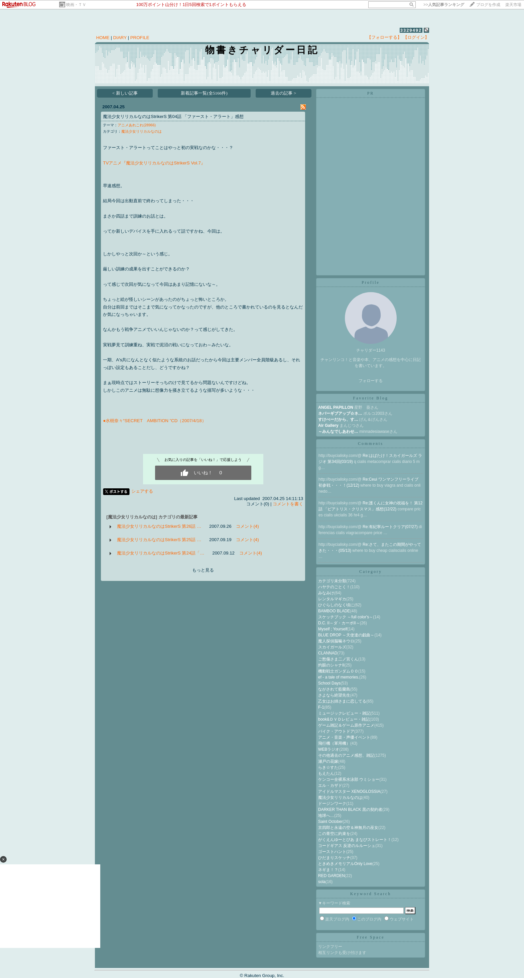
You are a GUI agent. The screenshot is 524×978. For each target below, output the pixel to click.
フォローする (371, 380)
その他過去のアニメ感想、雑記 (346, 755)
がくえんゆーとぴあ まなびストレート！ (354, 839)
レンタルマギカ (332, 599)
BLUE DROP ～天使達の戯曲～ (346, 635)
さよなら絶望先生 (334, 695)
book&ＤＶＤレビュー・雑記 (344, 719)
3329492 (411, 30)
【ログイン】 (416, 37)
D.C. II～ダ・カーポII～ (339, 623)
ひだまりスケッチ (334, 857)
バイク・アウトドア (336, 731)
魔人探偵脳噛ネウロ (336, 641)
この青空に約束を (334, 833)
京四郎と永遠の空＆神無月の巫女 (348, 827)
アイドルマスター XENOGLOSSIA (349, 791)
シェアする (142, 491)
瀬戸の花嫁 (328, 761)
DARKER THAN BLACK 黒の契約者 (350, 809)
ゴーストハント (332, 851)
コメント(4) (247, 526)
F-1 (321, 707)
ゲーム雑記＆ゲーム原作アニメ (346, 725)
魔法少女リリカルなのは (141, 131)
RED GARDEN (331, 875)
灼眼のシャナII (331, 665)
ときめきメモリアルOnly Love (345, 863)
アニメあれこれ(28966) (137, 125)
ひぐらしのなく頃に (336, 605)
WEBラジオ (328, 749)
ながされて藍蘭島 (334, 689)
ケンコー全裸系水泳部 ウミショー (348, 779)
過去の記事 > (283, 93)
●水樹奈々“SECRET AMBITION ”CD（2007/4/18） (154, 420)
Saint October (330, 821)
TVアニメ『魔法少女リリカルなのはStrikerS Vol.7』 (154, 162)
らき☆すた (328, 767)
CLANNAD (327, 653)
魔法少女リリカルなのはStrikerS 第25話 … (159, 539)
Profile (371, 282)
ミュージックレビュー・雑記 (344, 713)
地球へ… (326, 815)
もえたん (326, 773)
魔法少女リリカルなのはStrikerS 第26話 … (159, 526)
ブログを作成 (488, 4)
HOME (103, 37)
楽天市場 (513, 4)
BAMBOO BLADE (334, 611)
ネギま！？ (328, 869)
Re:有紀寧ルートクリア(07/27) (391, 526)
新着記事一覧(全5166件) (204, 93)
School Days (329, 683)
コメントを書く (288, 503)
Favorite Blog (370, 398)
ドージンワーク (332, 803)
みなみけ (326, 593)
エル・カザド (330, 785)
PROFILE (139, 37)
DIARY (120, 37)
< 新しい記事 (125, 93)
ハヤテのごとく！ (334, 587)
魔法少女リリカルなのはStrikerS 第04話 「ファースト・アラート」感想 (173, 116)
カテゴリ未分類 (332, 581)
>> (443, 4)
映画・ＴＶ (76, 4)
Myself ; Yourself (332, 629)
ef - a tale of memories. (338, 677)
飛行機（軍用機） (334, 743)
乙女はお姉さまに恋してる (342, 701)
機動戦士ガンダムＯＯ (338, 671)
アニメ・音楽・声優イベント (344, 737)
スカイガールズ (332, 647)
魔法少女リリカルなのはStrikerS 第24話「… (160, 553)
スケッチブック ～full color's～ (345, 617)
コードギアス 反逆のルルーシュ (346, 845)
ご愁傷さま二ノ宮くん (338, 659)
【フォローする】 (384, 37)
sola (321, 881)
